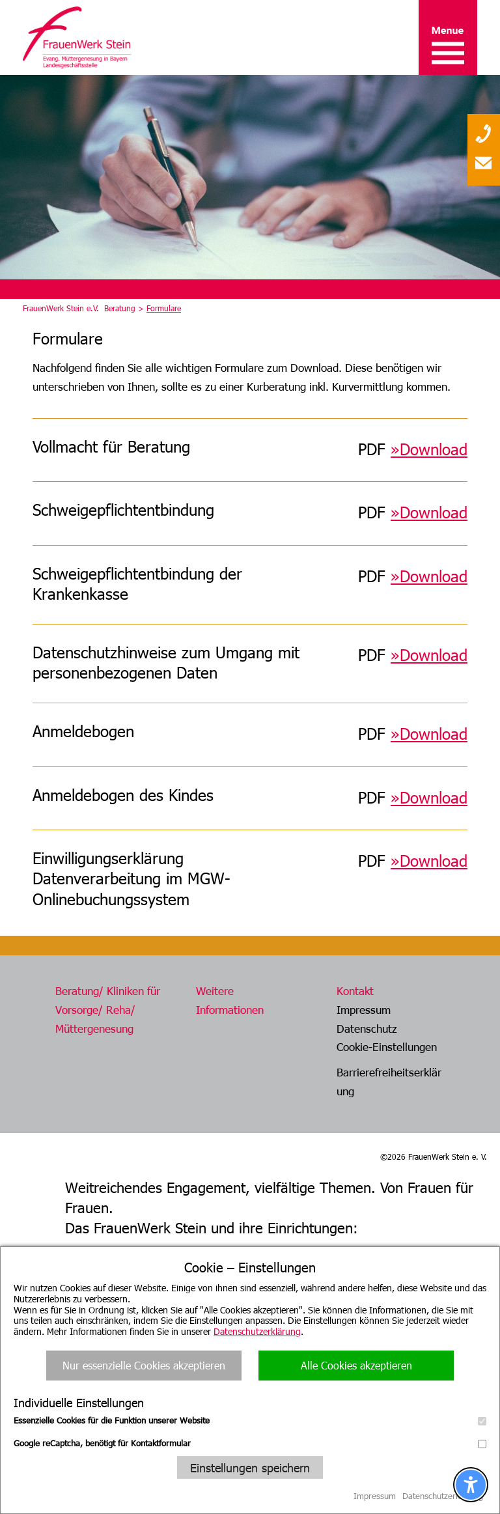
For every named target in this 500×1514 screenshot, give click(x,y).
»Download (429, 654)
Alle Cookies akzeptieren (356, 1365)
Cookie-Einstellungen (387, 1046)
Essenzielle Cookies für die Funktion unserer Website (250, 1420)
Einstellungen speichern (250, 1467)
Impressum (364, 1009)
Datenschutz (367, 1028)
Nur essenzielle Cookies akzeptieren (143, 1365)
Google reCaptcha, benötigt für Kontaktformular (250, 1443)
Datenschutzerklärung (257, 1331)
